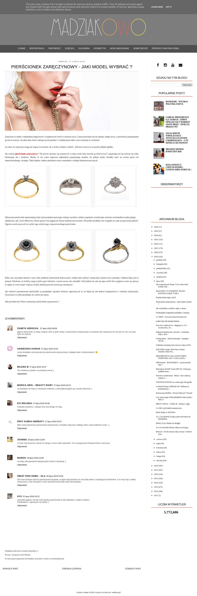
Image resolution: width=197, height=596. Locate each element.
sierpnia (159, 277)
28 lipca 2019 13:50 (36, 440)
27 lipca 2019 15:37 (38, 367)
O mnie (21, 48)
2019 (156, 256)
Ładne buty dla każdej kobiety (167, 321)
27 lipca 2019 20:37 (53, 421)
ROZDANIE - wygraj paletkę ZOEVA (177, 103)
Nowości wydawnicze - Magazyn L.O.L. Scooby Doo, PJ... (171, 326)
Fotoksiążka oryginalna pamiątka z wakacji (172, 313)
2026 (156, 227)
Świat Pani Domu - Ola (31, 476)
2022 (156, 244)
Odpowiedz (22, 337)
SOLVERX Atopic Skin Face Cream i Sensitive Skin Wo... (170, 350)
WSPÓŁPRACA (37, 48)
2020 (156, 252)
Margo (21, 458)
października (161, 268)
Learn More (157, 7)
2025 (156, 231)
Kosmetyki (100, 48)
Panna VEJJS (89, 592)
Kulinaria (84, 48)
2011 (156, 495)
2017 (156, 470)
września (159, 273)
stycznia (159, 460)
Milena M (23, 367)
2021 (156, 248)
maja (158, 443)
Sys (19, 496)
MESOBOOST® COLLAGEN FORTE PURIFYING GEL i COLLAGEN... (171, 357)
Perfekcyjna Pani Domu (165, 48)
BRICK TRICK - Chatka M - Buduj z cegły (173, 404)
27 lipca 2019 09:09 (48, 328)
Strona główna (71, 568)
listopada (159, 264)
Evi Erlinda (24, 403)
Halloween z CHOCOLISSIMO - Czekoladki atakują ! (178, 167)
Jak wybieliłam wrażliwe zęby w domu (171, 308)
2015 (156, 478)
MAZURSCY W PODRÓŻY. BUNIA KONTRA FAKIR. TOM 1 (170, 292)
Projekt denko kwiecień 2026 (175, 150)
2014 (156, 482)
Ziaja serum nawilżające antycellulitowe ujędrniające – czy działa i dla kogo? (177, 138)
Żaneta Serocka (28, 328)
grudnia (159, 260)
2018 (156, 466)
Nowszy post (10, 568)
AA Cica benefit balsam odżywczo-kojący (172, 427)
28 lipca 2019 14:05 (35, 458)
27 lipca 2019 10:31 (49, 349)
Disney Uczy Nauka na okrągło (168, 423)
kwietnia (159, 448)
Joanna (22, 439)
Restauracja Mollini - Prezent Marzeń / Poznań (174, 393)
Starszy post (133, 568)
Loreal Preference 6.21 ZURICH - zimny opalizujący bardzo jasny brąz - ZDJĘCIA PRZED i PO (178, 122)
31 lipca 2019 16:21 (31, 496)
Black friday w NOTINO (165, 412)
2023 (156, 239)
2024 (156, 235)
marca (158, 452)
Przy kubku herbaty (30, 421)
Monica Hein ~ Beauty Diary (35, 385)
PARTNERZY (54, 48)
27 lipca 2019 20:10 (62, 385)
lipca (158, 281)
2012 (156, 491)
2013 (156, 487)
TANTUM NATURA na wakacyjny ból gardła (174, 382)
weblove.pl (116, 592)
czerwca (159, 439)
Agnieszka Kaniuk (28, 349)
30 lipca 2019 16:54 (54, 476)
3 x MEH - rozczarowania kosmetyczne (171, 317)
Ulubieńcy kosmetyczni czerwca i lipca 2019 (173, 345)
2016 (156, 474)
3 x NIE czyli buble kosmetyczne (169, 408)
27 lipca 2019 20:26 (41, 403)
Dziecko (69, 48)
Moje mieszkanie (119, 48)
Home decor (140, 48)
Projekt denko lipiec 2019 (166, 297)
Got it (169, 7)
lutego (158, 456)
